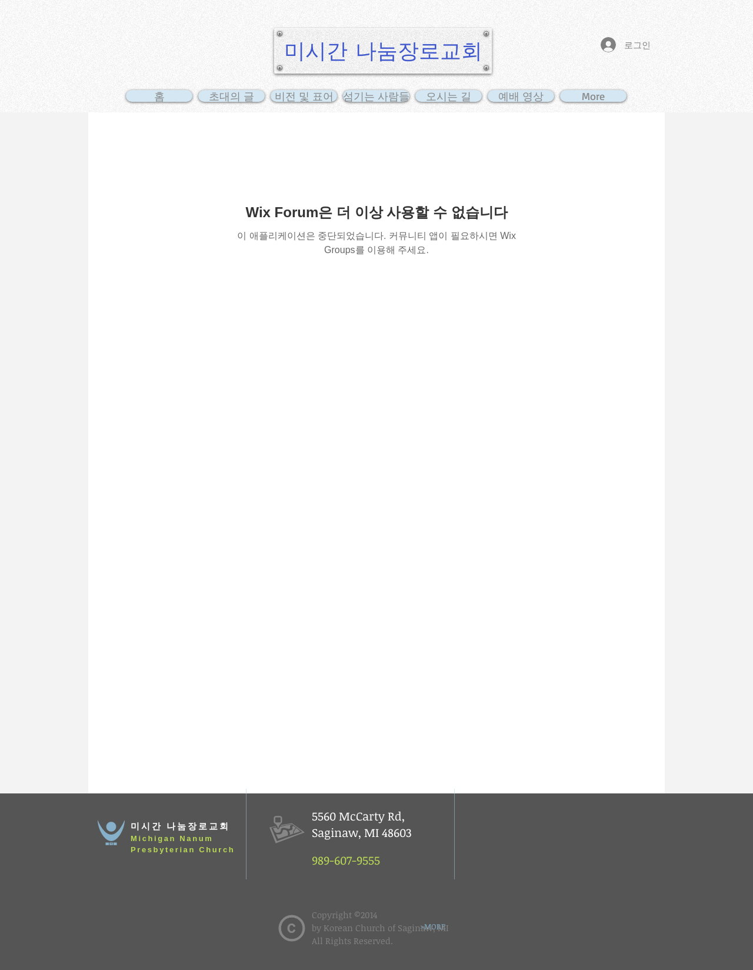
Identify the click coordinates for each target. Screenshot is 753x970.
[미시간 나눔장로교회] (383, 51)
